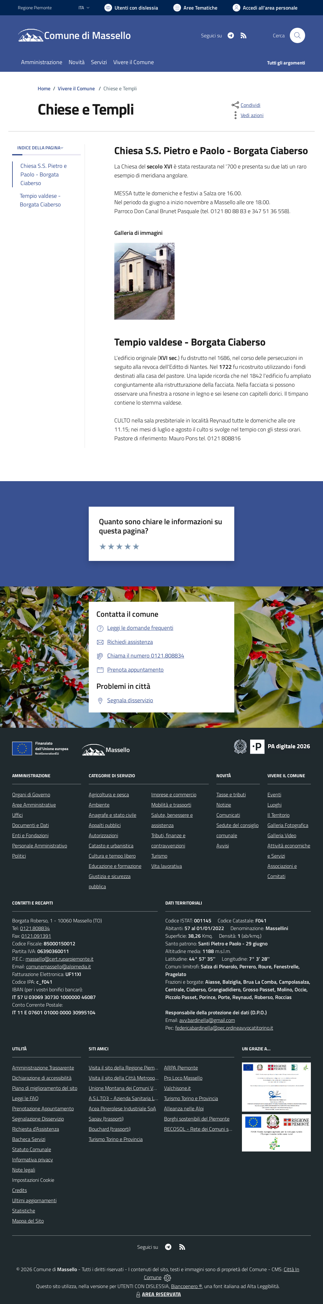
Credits (19, 1190)
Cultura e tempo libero (112, 856)
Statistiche (23, 1210)
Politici (19, 856)
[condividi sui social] (245, 105)
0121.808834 (35, 928)
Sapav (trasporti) (106, 1118)
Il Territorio (278, 815)
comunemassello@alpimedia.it (58, 966)
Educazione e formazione (115, 866)
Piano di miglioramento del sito (44, 1088)
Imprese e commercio (173, 794)
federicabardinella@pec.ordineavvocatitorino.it (224, 1028)
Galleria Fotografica (287, 825)
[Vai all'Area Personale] (265, 7)
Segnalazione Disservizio (38, 1118)
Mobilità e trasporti (171, 804)
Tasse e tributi (231, 794)
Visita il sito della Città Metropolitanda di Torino (138, 1078)
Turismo (159, 856)
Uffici (17, 815)
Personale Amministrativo (39, 845)
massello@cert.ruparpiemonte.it (60, 959)
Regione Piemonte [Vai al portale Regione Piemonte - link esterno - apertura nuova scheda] (35, 7)
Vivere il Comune (76, 88)
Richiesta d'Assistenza (35, 1129)
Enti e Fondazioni (30, 835)
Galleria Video (281, 835)
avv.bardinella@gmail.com (207, 1020)
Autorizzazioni (103, 835)
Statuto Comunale (31, 1149)
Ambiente (99, 804)
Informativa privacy (32, 1159)
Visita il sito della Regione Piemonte (126, 1067)
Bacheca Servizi (28, 1139)
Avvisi (222, 845)
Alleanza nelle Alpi (184, 1108)
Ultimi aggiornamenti (34, 1200)
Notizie (223, 804)
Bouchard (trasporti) (110, 1129)
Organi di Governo (31, 794)
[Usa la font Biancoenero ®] (131, 7)
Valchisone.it (177, 1088)
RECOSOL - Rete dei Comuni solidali (202, 1129)
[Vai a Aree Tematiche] (195, 7)
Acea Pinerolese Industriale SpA (122, 1108)
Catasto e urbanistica (111, 845)
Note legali (23, 1170)
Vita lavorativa (166, 866)
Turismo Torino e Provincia (116, 1139)
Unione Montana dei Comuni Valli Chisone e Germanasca (149, 1088)
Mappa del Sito (28, 1221)
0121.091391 (36, 936)
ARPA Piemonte (181, 1067)
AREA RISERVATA (157, 1294)
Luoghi (274, 804)
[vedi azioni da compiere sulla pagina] (247, 115)
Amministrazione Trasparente (43, 1067)
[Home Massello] (78, 35)
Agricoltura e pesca (109, 794)
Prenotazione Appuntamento (43, 1108)
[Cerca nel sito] (297, 35)
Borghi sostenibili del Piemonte (196, 1118)
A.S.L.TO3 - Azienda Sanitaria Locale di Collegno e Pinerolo (151, 1098)
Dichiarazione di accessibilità (41, 1078)
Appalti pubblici (105, 825)
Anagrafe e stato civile (112, 815)
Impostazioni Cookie (33, 1180)
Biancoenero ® (186, 1286)
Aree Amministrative (34, 804)
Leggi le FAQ (25, 1098)
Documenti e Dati (30, 825)
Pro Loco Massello (183, 1078)
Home (44, 88)
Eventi (274, 794)
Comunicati (228, 815)
